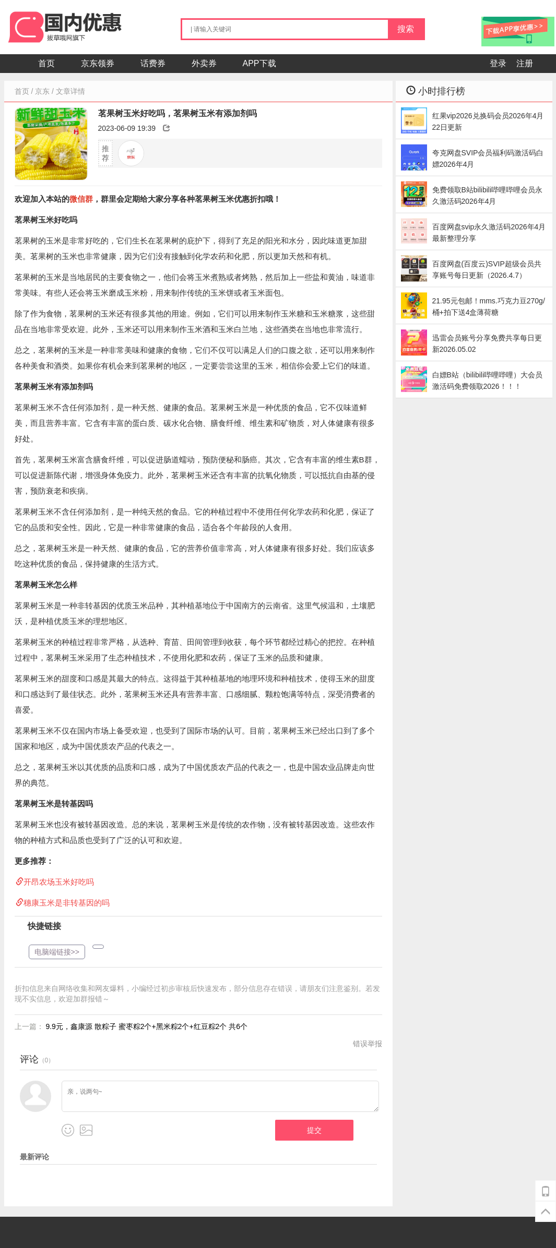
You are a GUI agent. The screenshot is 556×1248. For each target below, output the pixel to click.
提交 (314, 1130)
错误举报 (367, 1043)
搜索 (405, 29)
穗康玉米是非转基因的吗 (66, 902)
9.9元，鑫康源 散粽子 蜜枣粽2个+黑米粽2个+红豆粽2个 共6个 (146, 1026)
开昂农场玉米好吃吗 (58, 881)
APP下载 (259, 63)
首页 (46, 63)
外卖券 (204, 63)
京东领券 (97, 63)
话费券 (152, 63)
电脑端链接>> (56, 952)
